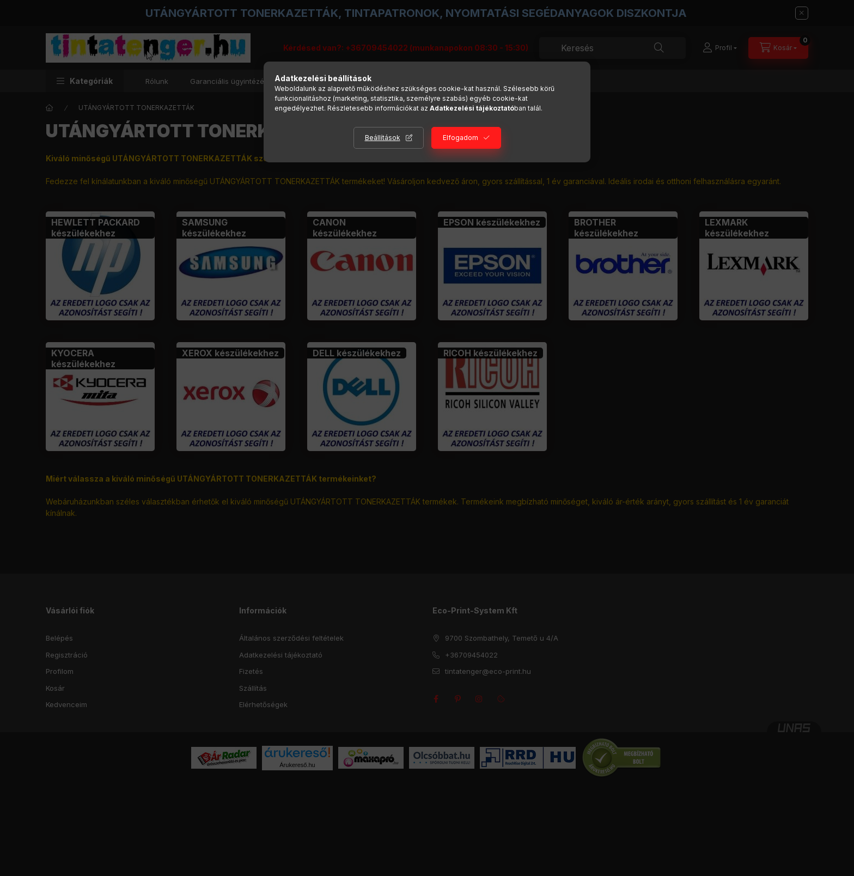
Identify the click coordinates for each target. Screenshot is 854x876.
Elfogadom (460, 137)
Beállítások (382, 137)
